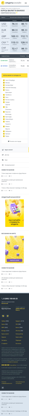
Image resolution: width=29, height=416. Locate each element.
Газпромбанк (15, 26)
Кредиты (18, 321)
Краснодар (8, 116)
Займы (3, 321)
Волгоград (8, 114)
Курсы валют (7, 149)
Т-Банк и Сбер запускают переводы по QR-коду (14, 188)
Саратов (7, 104)
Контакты (18, 343)
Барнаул (7, 133)
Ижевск (7, 126)
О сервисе (4, 343)
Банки (17, 327)
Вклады (4, 330)
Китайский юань (5, 43)
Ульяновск (8, 109)
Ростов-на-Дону (9, 99)
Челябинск (8, 95)
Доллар (5, 155)
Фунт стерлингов (5, 37)
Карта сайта (19, 337)
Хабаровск (8, 131)
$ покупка (22, 56)
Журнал (4, 337)
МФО (3, 327)
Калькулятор (19, 334)
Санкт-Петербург (10, 80)
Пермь (7, 136)
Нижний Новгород (10, 87)
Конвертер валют (8, 165)
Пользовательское (22, 382)
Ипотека (18, 330)
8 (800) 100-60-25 (10, 298)
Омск (6, 97)
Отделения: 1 (12, 61)
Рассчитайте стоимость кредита (14, 222)
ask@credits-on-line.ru (20, 309)
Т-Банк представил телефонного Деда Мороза (14, 173)
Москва (7, 82)
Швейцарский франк (5, 49)
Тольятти (8, 124)
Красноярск (8, 92)
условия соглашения (13, 362)
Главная (3, 8)
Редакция (18, 340)
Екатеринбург (9, 85)
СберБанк (24, 26)
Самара (7, 102)
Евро (4, 31)
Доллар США (4, 25)
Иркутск (7, 129)
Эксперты (4, 340)
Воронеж (8, 112)
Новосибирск (9, 119)
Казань (7, 90)
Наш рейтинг (13, 365)
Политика (7, 382)
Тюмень (7, 121)
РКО (17, 324)
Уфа (6, 107)
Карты (3, 324)
